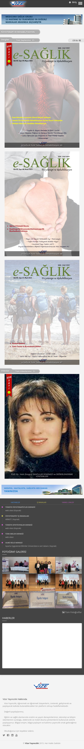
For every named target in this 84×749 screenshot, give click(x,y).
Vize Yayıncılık (32, 743)
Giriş (73, 2)
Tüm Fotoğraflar (72, 612)
